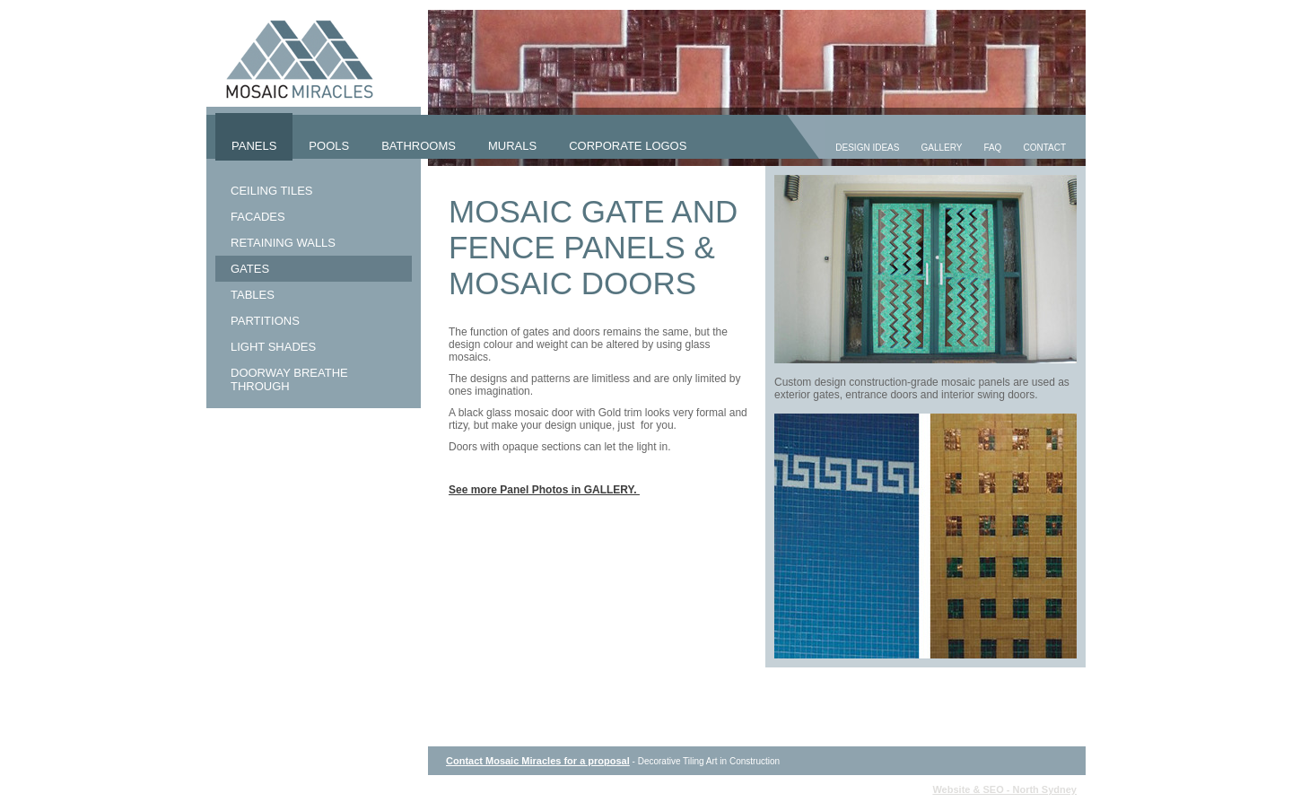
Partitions (265, 320)
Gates (250, 268)
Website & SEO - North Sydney (1004, 789)
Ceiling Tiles (272, 190)
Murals (512, 146)
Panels (253, 146)
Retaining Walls (283, 242)
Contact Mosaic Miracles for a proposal (538, 760)
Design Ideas (867, 148)
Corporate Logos (627, 146)
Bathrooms (418, 146)
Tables (253, 294)
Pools (329, 146)
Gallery (941, 148)
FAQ (992, 148)
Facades (258, 216)
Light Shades (273, 346)
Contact (1044, 148)
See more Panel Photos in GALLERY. (544, 490)
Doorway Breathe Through (289, 379)
